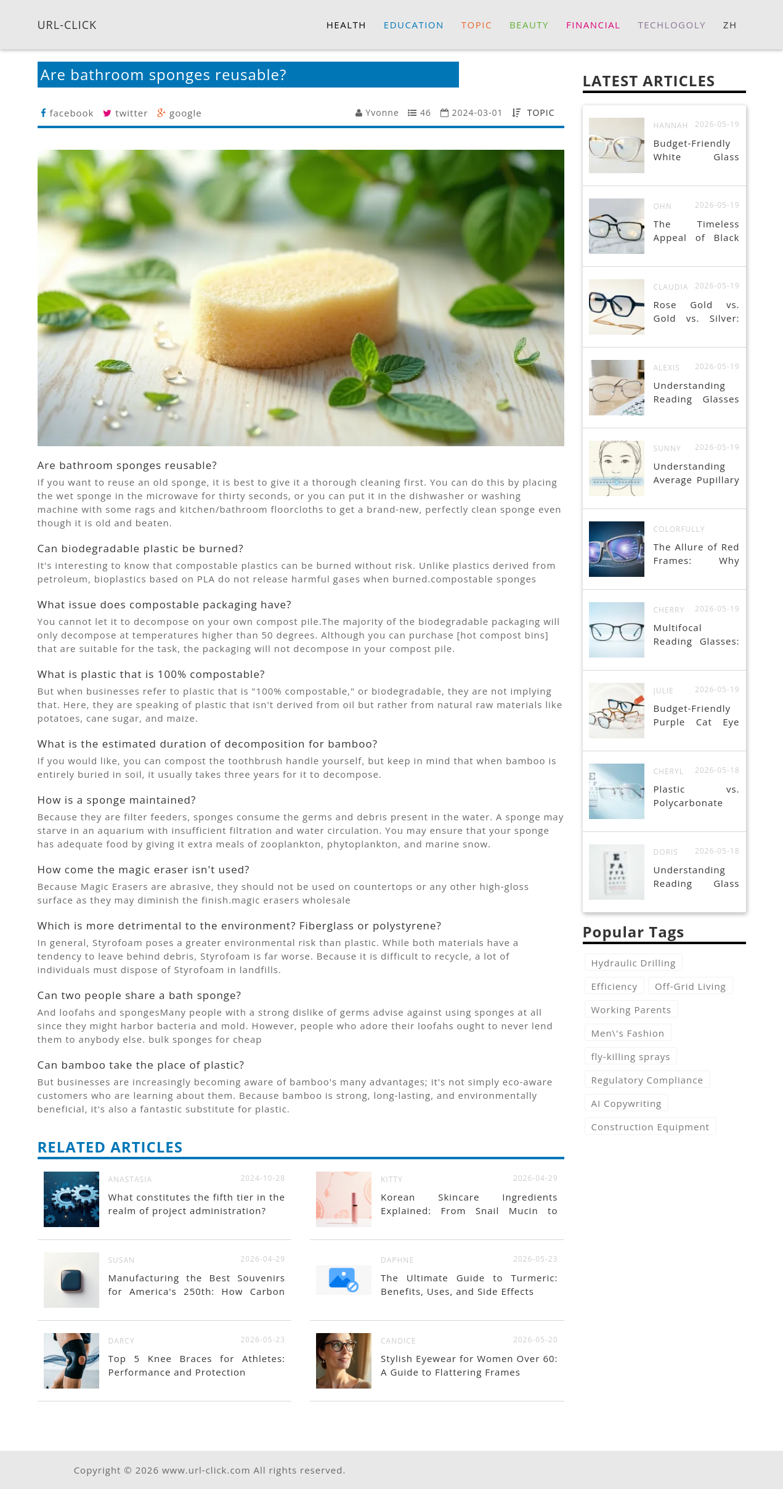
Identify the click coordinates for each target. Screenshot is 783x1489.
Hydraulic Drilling (633, 963)
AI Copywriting (626, 1103)
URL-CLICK (67, 24)
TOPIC (541, 112)
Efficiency (614, 986)
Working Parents (631, 1009)
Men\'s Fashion (628, 1033)
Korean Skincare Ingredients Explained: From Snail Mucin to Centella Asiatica (469, 1210)
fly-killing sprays (631, 1056)
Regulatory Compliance (647, 1080)
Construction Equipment (650, 1126)
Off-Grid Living (690, 986)
